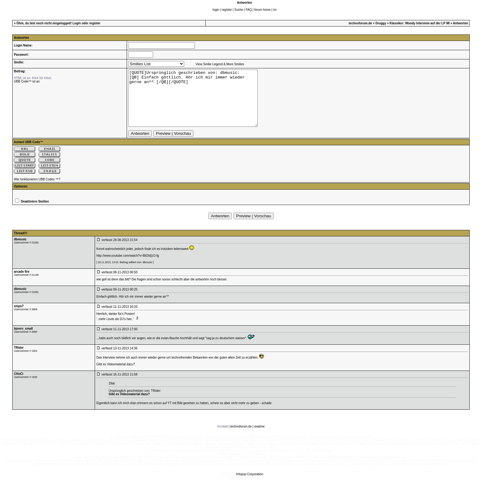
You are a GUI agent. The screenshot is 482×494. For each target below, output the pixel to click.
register (227, 9)
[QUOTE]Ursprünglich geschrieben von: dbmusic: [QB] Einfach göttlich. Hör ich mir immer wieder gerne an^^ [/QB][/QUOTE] (200, 104)
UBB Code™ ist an (27, 81)
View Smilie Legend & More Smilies (220, 64)
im (275, 9)
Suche (238, 9)
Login (77, 23)
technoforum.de (360, 23)
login (216, 9)
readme (259, 437)
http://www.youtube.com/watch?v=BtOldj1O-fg (127, 266)
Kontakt (222, 437)
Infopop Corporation (249, 485)
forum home (262, 9)
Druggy (380, 23)
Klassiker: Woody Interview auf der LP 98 (419, 23)
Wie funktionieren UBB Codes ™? (37, 190)
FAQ (249, 9)
